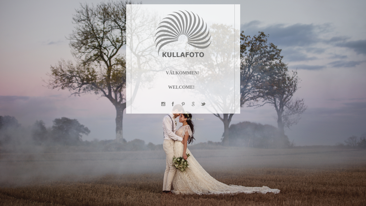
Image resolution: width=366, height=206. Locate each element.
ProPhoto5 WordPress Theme (185, 119)
